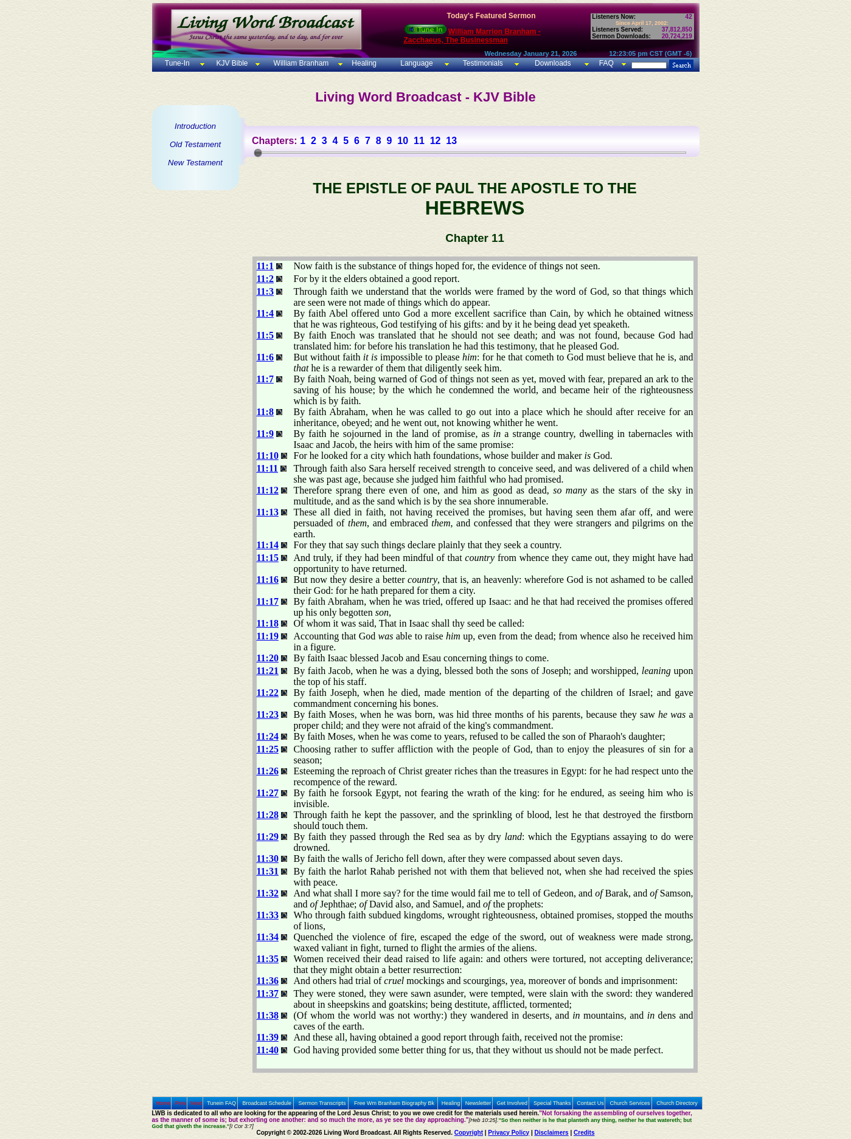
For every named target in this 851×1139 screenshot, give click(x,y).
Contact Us (590, 1103)
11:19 (268, 636)
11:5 (265, 335)
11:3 (265, 291)
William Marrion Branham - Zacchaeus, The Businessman (472, 35)
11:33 (268, 915)
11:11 (268, 468)
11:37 (268, 993)
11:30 (268, 858)
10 (402, 141)
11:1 (265, 266)
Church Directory (677, 1103)
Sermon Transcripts (322, 1103)
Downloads (553, 63)
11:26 (268, 771)
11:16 (268, 579)
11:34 (268, 937)
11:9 (265, 433)
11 (419, 141)
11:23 (268, 714)
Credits (584, 1132)
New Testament (195, 162)
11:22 (268, 692)
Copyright (468, 1132)
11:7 (265, 379)
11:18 (268, 623)
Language (415, 63)
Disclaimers (552, 1132)
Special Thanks (552, 1103)
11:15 (268, 557)
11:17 (268, 601)
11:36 (268, 981)
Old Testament (195, 144)
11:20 (268, 658)
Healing (363, 63)
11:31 (268, 871)
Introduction (195, 126)
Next (196, 1103)
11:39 (268, 1037)
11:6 (265, 357)
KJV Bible (231, 63)
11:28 (268, 815)
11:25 (268, 749)
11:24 (268, 736)
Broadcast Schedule (266, 1103)
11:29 (268, 836)
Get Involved (512, 1103)
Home (163, 1103)
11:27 (268, 793)
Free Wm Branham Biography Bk (394, 1103)
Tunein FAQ (221, 1103)
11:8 (265, 412)
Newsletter (478, 1103)
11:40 (268, 1050)
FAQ (606, 63)
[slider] (258, 152)
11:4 (265, 313)
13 (451, 141)
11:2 (265, 279)
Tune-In (177, 63)
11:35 (268, 959)
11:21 (268, 671)
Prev (181, 1103)
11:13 (268, 512)
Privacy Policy (508, 1132)
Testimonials (483, 63)
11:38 (268, 1015)
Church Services (630, 1103)
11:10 (268, 455)
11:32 (268, 893)
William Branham (299, 63)
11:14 (268, 545)
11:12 (268, 490)
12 (435, 141)
